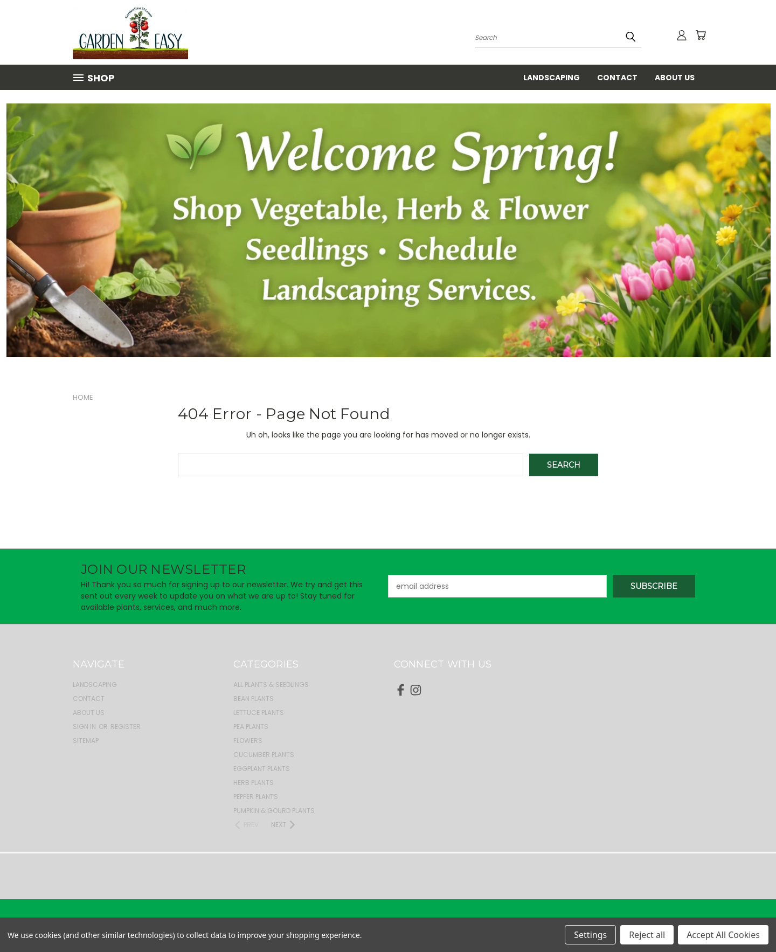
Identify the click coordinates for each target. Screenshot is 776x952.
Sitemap (86, 740)
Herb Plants (253, 782)
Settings (590, 935)
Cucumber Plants (263, 754)
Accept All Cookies (723, 935)
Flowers (247, 740)
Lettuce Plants (258, 712)
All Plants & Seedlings (271, 684)
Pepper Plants (255, 796)
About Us (675, 77)
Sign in (85, 726)
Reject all (647, 935)
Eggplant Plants (261, 768)
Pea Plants (250, 726)
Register (125, 726)
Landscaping (551, 77)
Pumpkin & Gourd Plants (274, 810)
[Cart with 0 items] (700, 35)
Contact (617, 77)
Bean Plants (253, 698)
